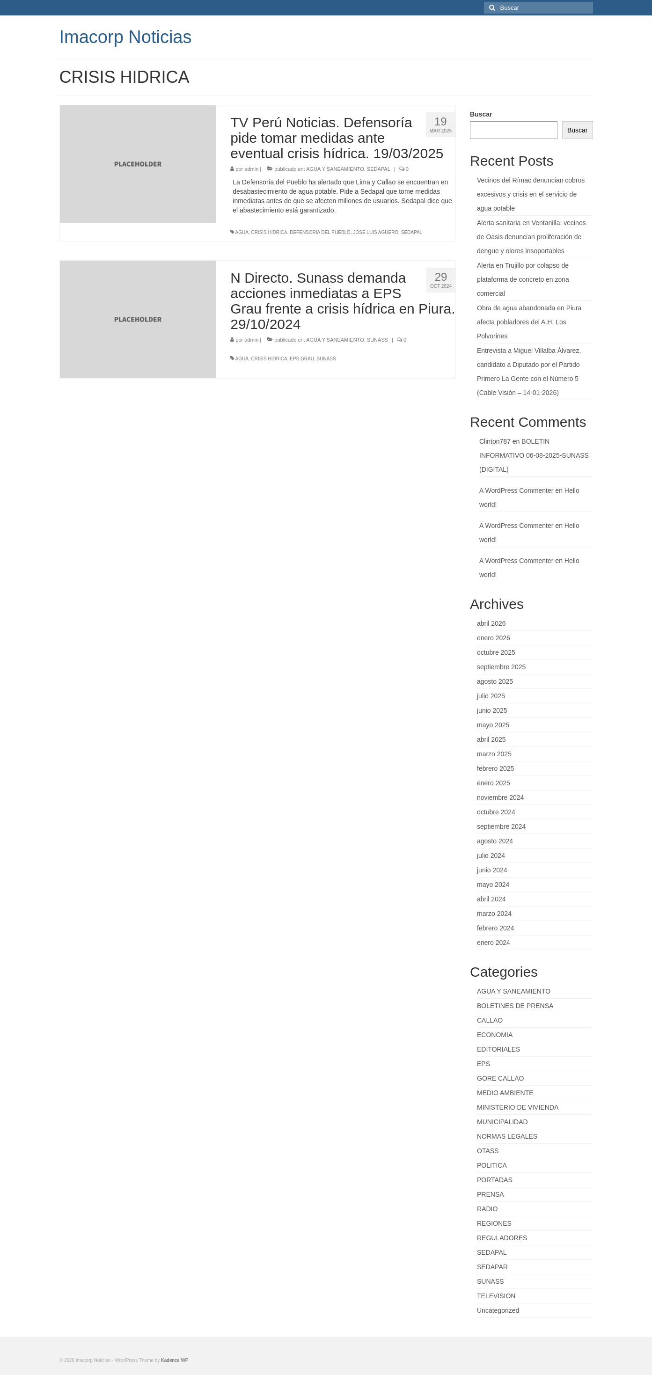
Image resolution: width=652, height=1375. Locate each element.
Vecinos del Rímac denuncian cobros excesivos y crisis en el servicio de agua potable (531, 194)
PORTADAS (495, 1180)
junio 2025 (492, 710)
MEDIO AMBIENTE (505, 1093)
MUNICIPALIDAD (502, 1122)
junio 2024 (492, 870)
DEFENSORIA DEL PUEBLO (320, 232)
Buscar (481, 114)
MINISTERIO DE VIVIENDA (517, 1107)
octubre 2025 (496, 652)
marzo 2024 (494, 913)
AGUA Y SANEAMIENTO (335, 169)
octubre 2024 (496, 812)
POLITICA (492, 1165)
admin (251, 169)
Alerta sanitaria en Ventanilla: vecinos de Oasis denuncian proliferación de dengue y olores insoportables (531, 237)
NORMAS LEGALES (507, 1136)
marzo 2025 (494, 754)
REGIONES (494, 1223)
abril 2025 (491, 739)
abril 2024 (491, 899)
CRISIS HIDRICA (269, 232)
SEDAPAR (492, 1267)
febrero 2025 (495, 768)
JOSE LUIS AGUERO (375, 232)
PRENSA (490, 1194)
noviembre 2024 (500, 797)
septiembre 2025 (501, 667)
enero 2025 (493, 783)
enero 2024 (493, 942)
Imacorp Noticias (125, 37)
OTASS (487, 1151)
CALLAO (490, 1020)
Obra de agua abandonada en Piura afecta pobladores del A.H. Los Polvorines (529, 322)
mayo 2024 (493, 884)
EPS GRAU (302, 358)
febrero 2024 (495, 928)
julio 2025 (491, 696)
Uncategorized (498, 1310)
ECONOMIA (495, 1035)
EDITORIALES (498, 1049)
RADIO (487, 1209)
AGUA (242, 232)
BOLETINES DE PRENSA (515, 1005)
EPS (483, 1064)
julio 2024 (491, 855)
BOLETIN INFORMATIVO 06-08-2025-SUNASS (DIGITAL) (534, 455)
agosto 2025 (495, 681)
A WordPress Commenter (516, 490)
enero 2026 (493, 638)
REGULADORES (502, 1238)
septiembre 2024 (501, 826)
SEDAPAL (378, 169)
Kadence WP (174, 1360)
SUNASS (377, 340)
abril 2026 (491, 623)
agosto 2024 (495, 841)
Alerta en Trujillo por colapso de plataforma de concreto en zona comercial (523, 279)
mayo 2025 (493, 725)
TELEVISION (496, 1296)
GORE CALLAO (500, 1078)
